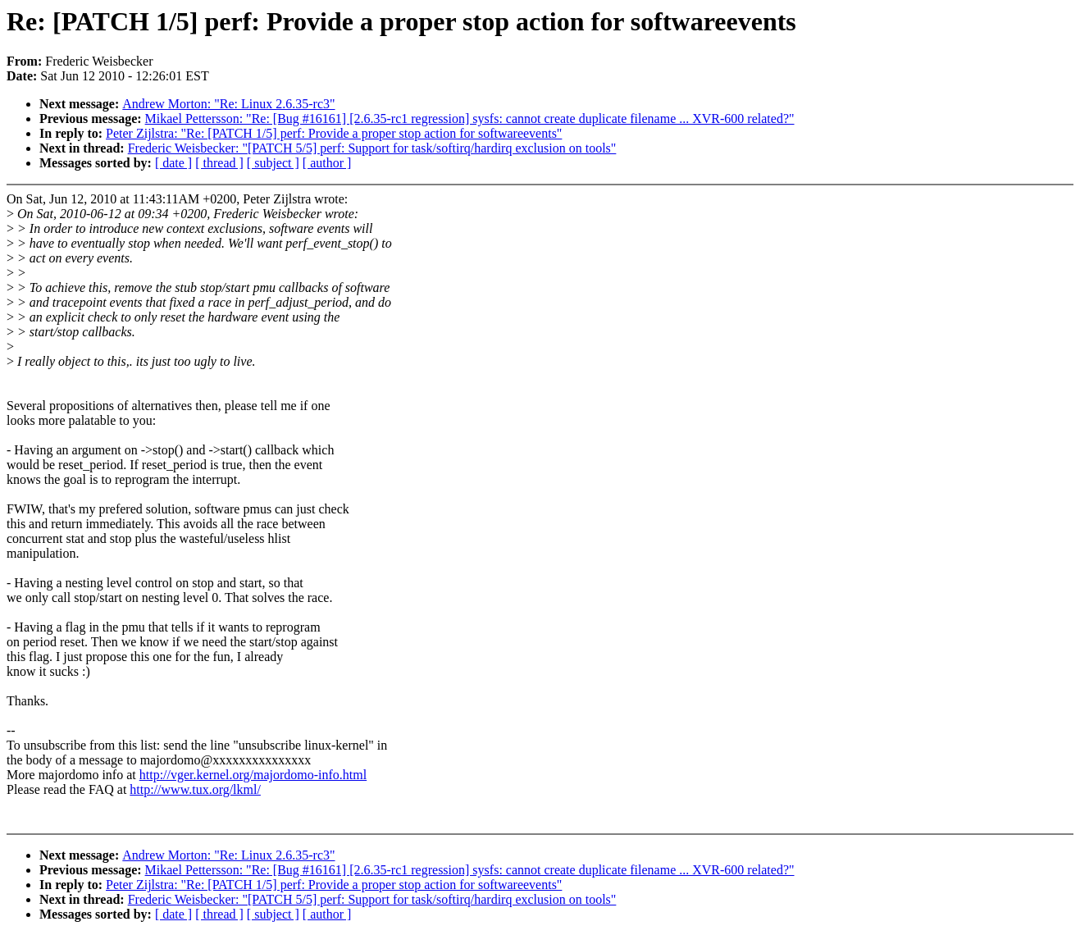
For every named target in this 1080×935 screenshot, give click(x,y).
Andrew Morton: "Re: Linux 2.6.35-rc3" (228, 104)
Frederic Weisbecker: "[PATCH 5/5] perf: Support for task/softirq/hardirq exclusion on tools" (372, 148)
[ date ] (173, 163)
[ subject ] (273, 163)
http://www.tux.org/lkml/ (195, 789)
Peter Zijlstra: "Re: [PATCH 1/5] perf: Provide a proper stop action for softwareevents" (334, 133)
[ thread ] (219, 163)
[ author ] (327, 163)
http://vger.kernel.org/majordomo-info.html (253, 775)
